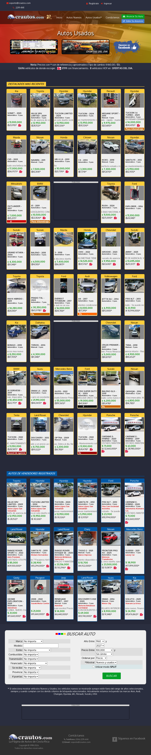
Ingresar (106, 3)
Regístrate (92, 3)
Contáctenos (112, 17)
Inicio (59, 17)
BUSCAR (111, 675)
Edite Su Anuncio (133, 21)
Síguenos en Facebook (131, 738)
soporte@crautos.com (18, 3)
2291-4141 (18, 7)
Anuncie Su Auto (133, 16)
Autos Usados (94, 17)
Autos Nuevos (74, 17)
